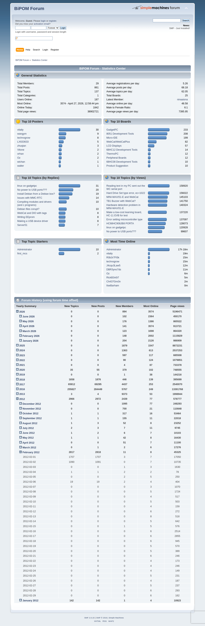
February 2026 (31, 336)
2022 (22, 360)
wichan (21, 161)
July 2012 (28, 428)
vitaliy (20, 129)
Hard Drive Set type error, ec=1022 (125, 193)
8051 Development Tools (120, 133)
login (43, 21)
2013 (22, 394)
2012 (22, 399)
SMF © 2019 (102, 618)
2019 (22, 374)
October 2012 (30, 413)
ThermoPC (112, 153)
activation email (41, 24)
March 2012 (29, 447)
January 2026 (30, 340)
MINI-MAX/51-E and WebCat (122, 197)
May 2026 (28, 321)
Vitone (20, 149)
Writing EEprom (26, 217)
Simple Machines (116, 618)
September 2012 (32, 418)
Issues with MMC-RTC (29, 197)
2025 (22, 345)
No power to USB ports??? (32, 189)
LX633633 (23, 141)
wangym (21, 133)
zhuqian (21, 145)
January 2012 (30, 600)
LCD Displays (114, 145)
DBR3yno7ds (113, 269)
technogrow (23, 137)
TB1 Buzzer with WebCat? (121, 201)
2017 (22, 384)
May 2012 (28, 437)
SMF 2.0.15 (89, 618)
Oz (18, 157)
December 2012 (32, 404)
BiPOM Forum (29, 8)
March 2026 (29, 331)
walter (20, 165)
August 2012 (29, 423)
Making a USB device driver (32, 221)
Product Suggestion (117, 165)
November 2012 (32, 408)
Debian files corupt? (28, 209)
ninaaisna (182, 99)
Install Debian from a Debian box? (36, 193)
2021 (22, 365)
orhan (20, 153)
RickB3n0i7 (112, 277)
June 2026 (29, 316)
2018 (22, 379)
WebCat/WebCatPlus (118, 141)
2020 (22, 369)
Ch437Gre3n (113, 281)
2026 (22, 311)
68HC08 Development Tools (121, 161)
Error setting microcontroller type (124, 219)
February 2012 (31, 452)
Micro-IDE (111, 137)
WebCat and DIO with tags (32, 213)
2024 (22, 350)
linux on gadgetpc (27, 185)
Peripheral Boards (116, 157)
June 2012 (29, 433)
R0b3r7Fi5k (112, 257)
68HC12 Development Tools (121, 149)
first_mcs (22, 253)
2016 (22, 389)
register (52, 21)
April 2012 (28, 442)
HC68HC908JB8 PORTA (120, 223)
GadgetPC (112, 129)
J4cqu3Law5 (113, 265)
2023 (22, 355)
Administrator (24, 249)
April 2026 (28, 326)
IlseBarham (112, 285)
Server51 (22, 225)
